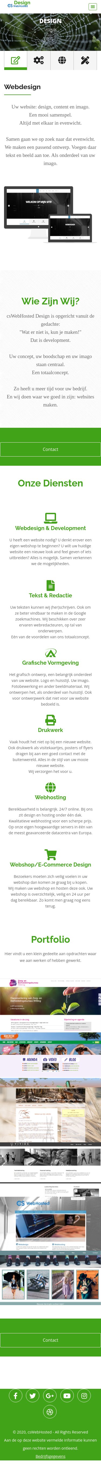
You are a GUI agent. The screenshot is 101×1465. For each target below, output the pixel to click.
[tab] (15, 60)
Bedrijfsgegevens (50, 1460)
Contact (50, 449)
